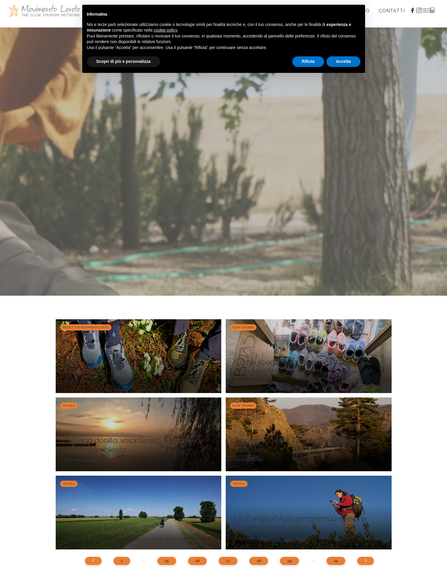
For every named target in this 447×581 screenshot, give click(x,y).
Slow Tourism (243, 327)
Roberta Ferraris (250, 381)
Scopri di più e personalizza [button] (123, 61)
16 (197, 561)
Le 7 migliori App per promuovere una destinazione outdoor (301, 523)
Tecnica (68, 405)
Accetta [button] (343, 61)
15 (167, 561)
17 (228, 561)
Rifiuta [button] (308, 61)
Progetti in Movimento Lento (85, 327)
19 (289, 561)
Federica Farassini (81, 538)
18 (259, 561)
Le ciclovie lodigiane (100, 527)
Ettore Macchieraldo (83, 460)
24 (336, 561)
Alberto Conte (78, 381)
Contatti (392, 11)
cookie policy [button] (165, 30)
